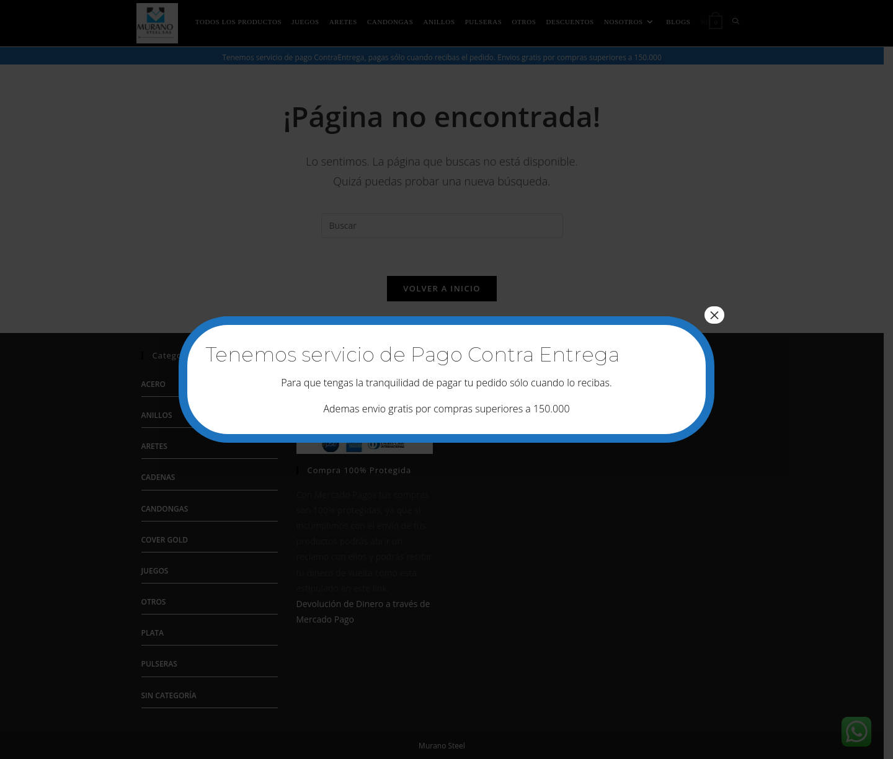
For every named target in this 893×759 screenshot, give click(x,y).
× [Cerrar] (714, 315)
